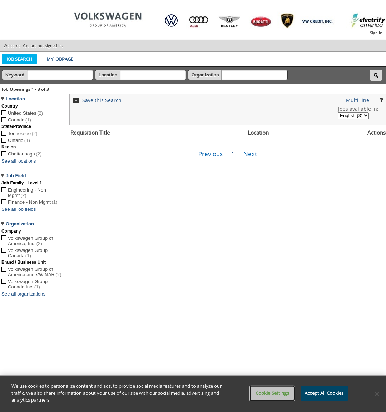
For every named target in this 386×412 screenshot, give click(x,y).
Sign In (376, 32)
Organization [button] (20, 224)
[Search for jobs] (376, 75)
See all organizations (23, 294)
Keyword (15, 75)
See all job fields (18, 209)
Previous (210, 154)
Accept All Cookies (324, 393)
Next (250, 154)
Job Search (19, 59)
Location (109, 75)
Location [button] (15, 98)
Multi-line (357, 100)
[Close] (377, 394)
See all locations (18, 161)
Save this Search (102, 100)
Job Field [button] (16, 175)
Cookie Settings (272, 393)
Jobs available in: (358, 108)
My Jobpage (59, 59)
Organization (206, 75)
